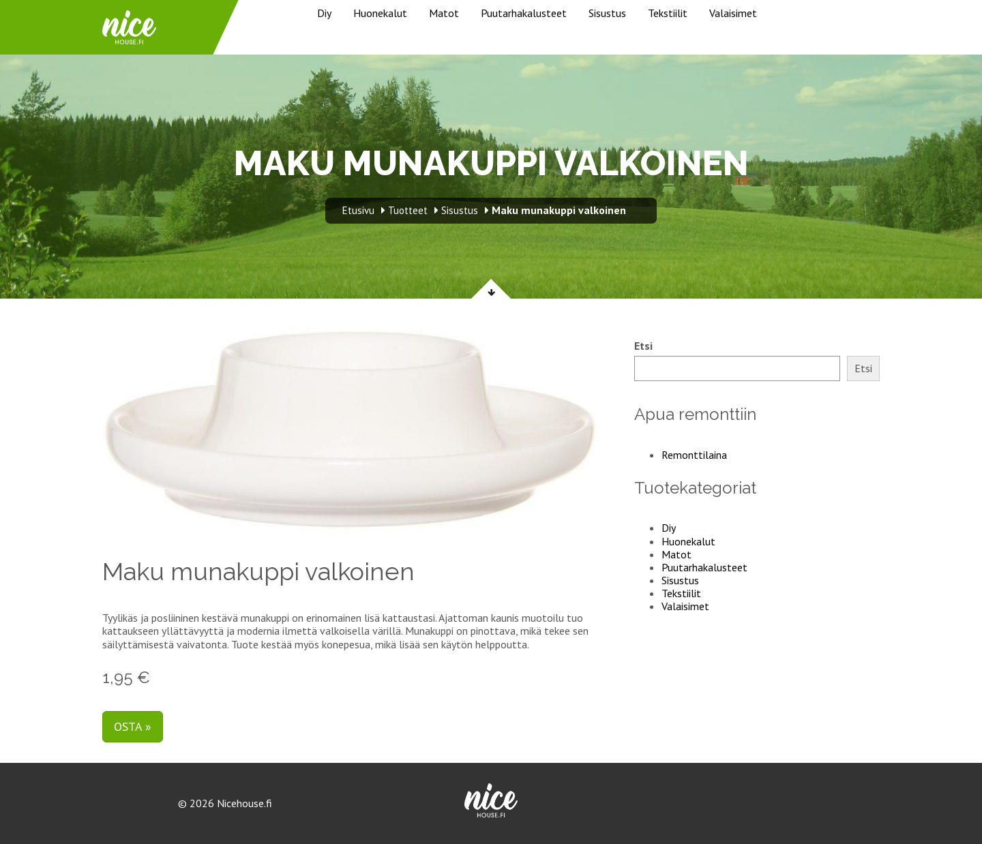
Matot (444, 13)
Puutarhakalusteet (524, 13)
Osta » (132, 726)
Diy (324, 13)
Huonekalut (380, 13)
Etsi (643, 346)
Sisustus (607, 13)
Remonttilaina (694, 455)
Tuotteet (408, 210)
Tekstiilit (667, 13)
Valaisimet (733, 13)
